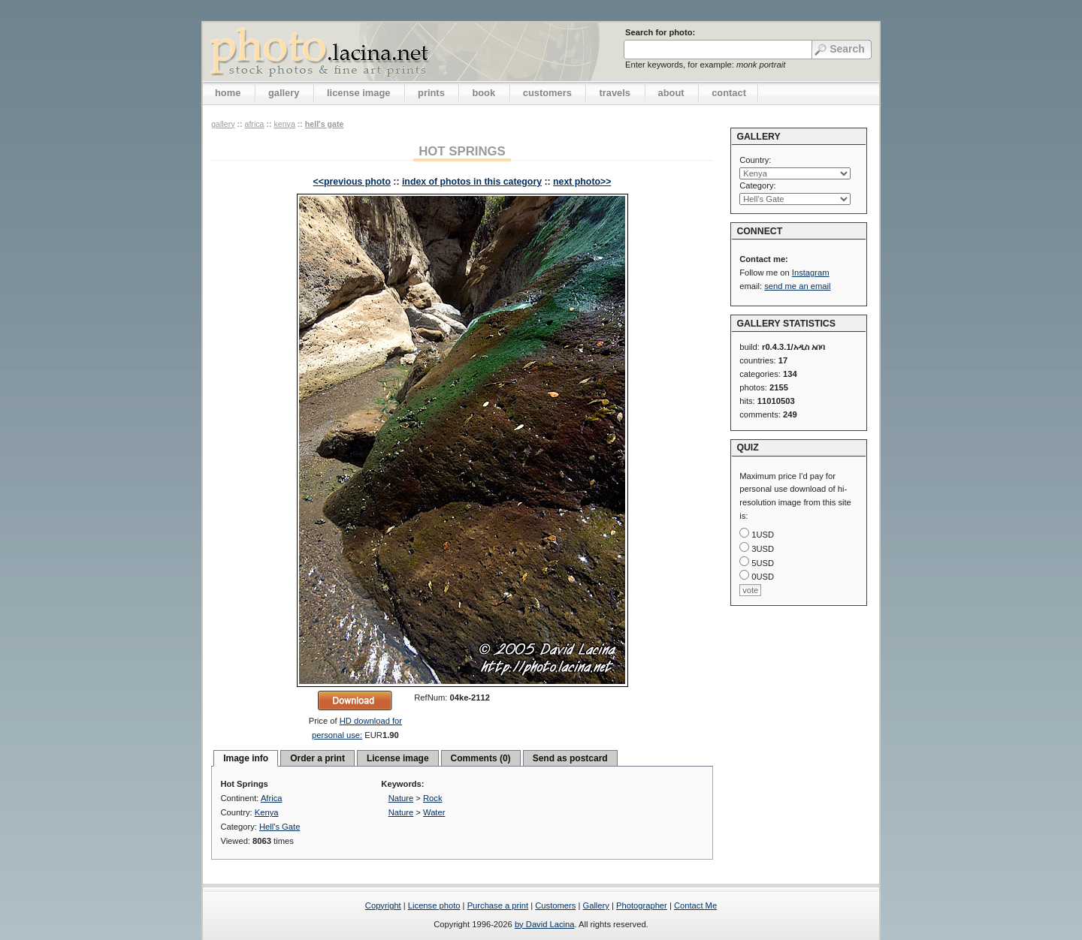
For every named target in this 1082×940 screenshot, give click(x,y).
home (227, 92)
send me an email (797, 286)
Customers (555, 905)
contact (729, 92)
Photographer (641, 905)
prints (431, 92)
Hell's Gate (324, 123)
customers (547, 92)
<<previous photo (352, 181)
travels (614, 92)
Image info (245, 758)
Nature (401, 798)
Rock (433, 798)
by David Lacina (545, 924)
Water (434, 812)
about (671, 92)
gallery (284, 92)
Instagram (811, 272)
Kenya (284, 123)
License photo (434, 905)
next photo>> (582, 181)
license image (358, 92)
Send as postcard (570, 758)
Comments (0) (481, 758)
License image (398, 758)
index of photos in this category (472, 181)
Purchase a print (497, 905)
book (483, 92)
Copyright (383, 905)
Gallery (595, 905)
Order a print (317, 758)
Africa (254, 123)
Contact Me (695, 905)
